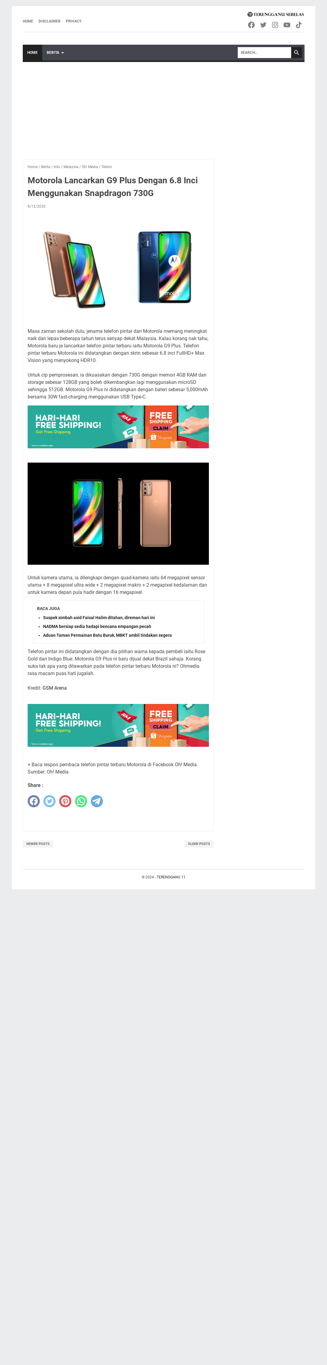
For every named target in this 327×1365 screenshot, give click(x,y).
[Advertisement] (164, 107)
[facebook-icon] (252, 25)
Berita (53, 52)
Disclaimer (49, 21)
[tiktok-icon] (299, 25)
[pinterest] (65, 801)
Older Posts (199, 844)
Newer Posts (37, 844)
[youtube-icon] (287, 25)
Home (28, 21)
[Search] (264, 52)
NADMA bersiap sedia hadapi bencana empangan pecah (97, 626)
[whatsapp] (81, 801)
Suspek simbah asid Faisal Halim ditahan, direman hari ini (99, 617)
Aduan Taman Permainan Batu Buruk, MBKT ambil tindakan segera (107, 635)
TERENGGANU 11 (171, 877)
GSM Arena (55, 688)
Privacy (73, 21)
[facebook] (34, 801)
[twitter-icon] (263, 25)
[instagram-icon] (275, 25)
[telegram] (97, 801)
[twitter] (49, 801)
